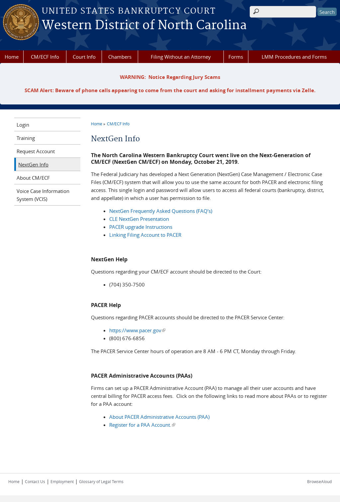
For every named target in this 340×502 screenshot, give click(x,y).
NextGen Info (33, 164)
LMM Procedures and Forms (294, 56)
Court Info (84, 56)
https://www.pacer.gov (137, 330)
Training (26, 138)
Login (23, 124)
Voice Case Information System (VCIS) (43, 195)
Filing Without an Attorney (181, 56)
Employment (62, 481)
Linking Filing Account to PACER (145, 234)
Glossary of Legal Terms (101, 481)
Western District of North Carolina (144, 25)
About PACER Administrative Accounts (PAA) (159, 416)
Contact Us (35, 481)
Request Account (36, 151)
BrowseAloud (319, 481)
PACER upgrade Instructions (140, 226)
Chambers (119, 56)
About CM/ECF (33, 177)
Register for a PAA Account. (142, 424)
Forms (235, 56)
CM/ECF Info (45, 56)
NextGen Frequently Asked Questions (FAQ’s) (160, 211)
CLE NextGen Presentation (139, 219)
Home (12, 56)
